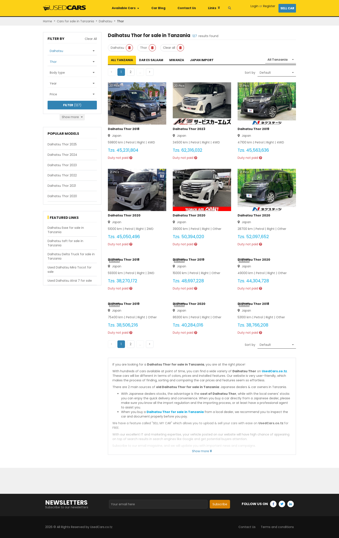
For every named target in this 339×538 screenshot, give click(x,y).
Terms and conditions (277, 527)
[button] (130, 72)
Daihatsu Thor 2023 (189, 129)
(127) (72, 105)
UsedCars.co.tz (274, 371)
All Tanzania (122, 60)
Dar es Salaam (151, 60)
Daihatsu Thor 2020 (124, 215)
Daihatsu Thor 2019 (253, 129)
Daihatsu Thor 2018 (123, 129)
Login (254, 6)
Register (269, 6)
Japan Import (202, 60)
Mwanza (176, 60)
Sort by (250, 72)
